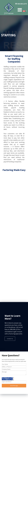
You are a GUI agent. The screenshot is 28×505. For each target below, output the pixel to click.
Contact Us (10, 338)
